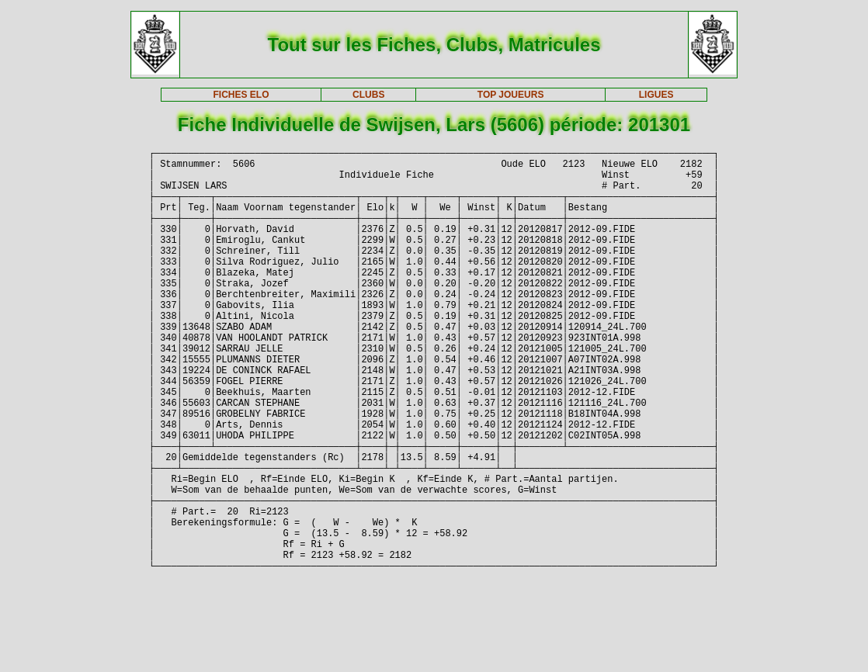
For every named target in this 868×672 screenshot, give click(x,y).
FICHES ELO (241, 94)
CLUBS (368, 94)
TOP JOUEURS (510, 94)
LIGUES (656, 94)
